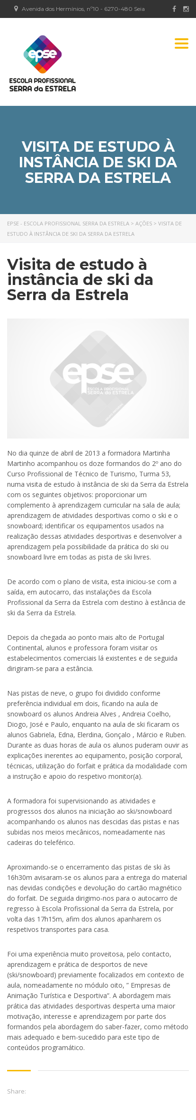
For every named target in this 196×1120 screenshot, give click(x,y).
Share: (16, 1091)
